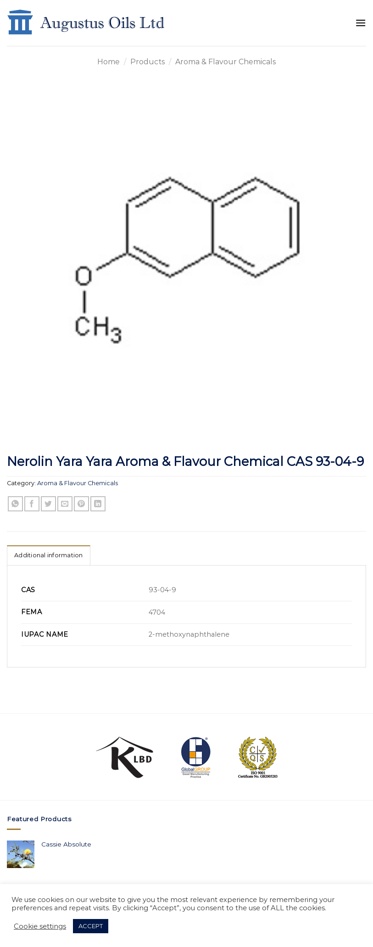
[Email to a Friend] (64, 503)
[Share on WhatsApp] (15, 503)
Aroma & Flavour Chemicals (225, 61)
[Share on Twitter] (48, 503)
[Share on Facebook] (31, 503)
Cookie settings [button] (40, 926)
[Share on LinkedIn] (98, 503)
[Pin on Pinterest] (81, 503)
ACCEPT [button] (90, 926)
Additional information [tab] (48, 555)
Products (147, 61)
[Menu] (360, 22)
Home (108, 61)
